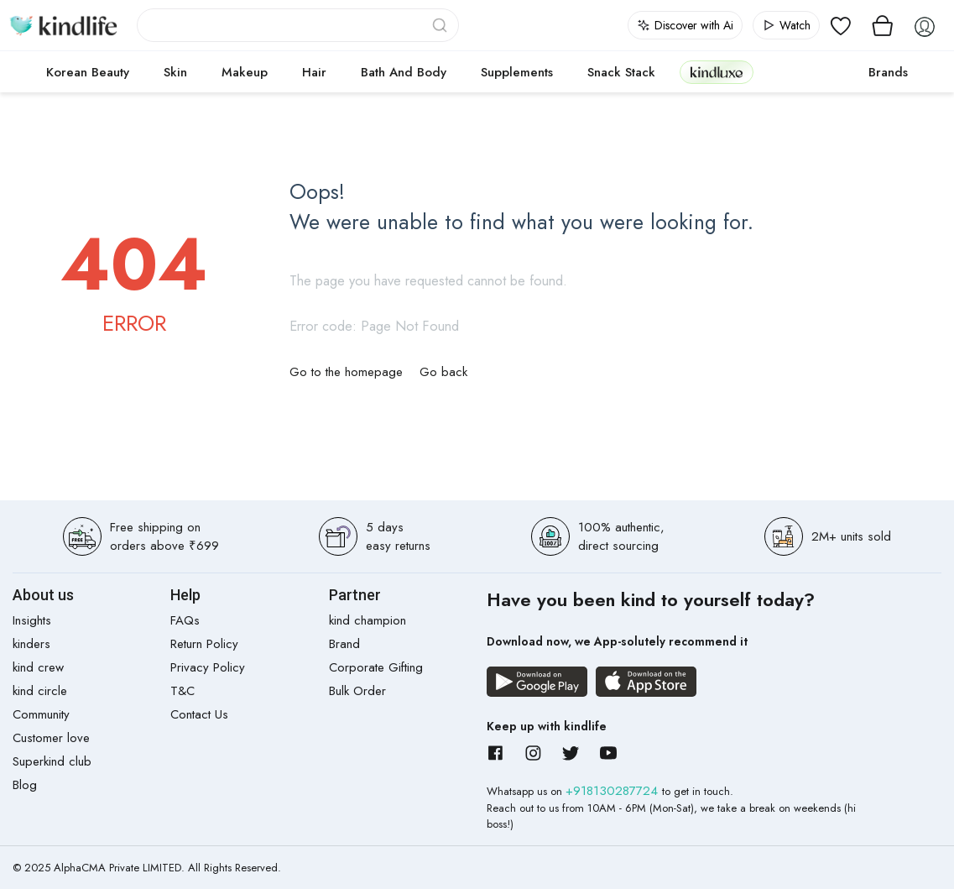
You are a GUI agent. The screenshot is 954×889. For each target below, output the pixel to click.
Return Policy (204, 644)
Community (41, 714)
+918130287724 (614, 791)
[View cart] (883, 25)
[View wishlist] (841, 25)
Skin (175, 72)
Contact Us (199, 714)
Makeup (245, 72)
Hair (314, 72)
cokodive (806, 72)
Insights (32, 620)
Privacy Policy (207, 667)
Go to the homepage (346, 372)
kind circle (40, 691)
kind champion (367, 620)
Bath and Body (403, 72)
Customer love (51, 738)
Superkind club (52, 761)
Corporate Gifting (376, 667)
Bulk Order (357, 691)
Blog (25, 785)
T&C (182, 691)
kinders (31, 644)
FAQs (185, 620)
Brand (344, 644)
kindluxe (717, 71)
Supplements (517, 72)
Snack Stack (621, 72)
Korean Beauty (87, 72)
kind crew (38, 667)
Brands (888, 72)
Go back (443, 372)
